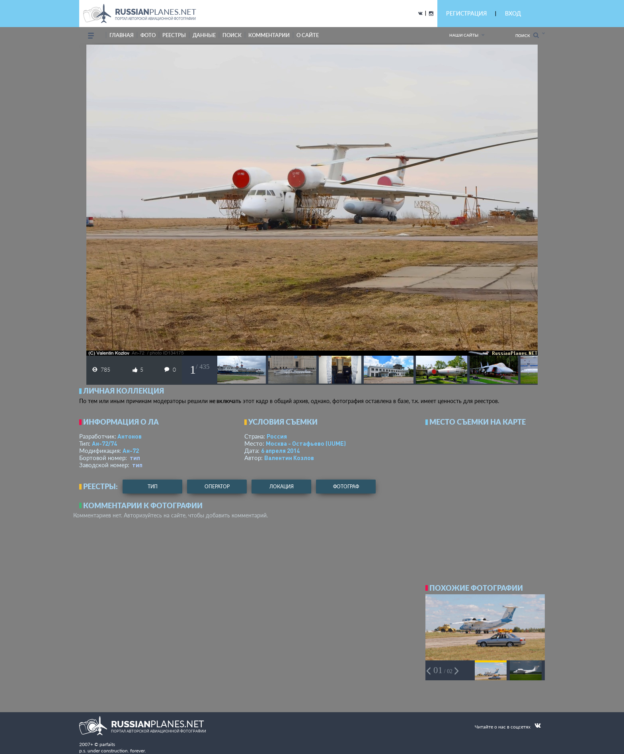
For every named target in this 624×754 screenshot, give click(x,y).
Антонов (129, 436)
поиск (232, 35)
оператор (217, 487)
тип (135, 457)
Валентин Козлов (289, 457)
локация (281, 487)
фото (148, 35)
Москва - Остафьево (306, 443)
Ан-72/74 (104, 443)
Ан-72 (131, 450)
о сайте (307, 35)
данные (204, 35)
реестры (174, 35)
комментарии (269, 35)
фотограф (346, 487)
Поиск (527, 35)
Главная (121, 35)
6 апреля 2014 (280, 450)
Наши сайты (463, 35)
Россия (277, 436)
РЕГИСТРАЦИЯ (466, 13)
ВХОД (513, 13)
